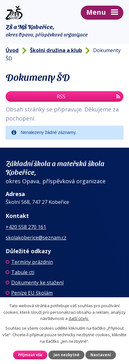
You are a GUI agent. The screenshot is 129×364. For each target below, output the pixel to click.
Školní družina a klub (56, 50)
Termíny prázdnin (32, 261)
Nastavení (100, 354)
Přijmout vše (30, 354)
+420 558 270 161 (26, 227)
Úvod (12, 50)
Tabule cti (22, 272)
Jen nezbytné (66, 354)
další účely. (79, 318)
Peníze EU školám (32, 292)
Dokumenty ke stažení (37, 282)
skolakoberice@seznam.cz (36, 237)
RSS (88, 96)
